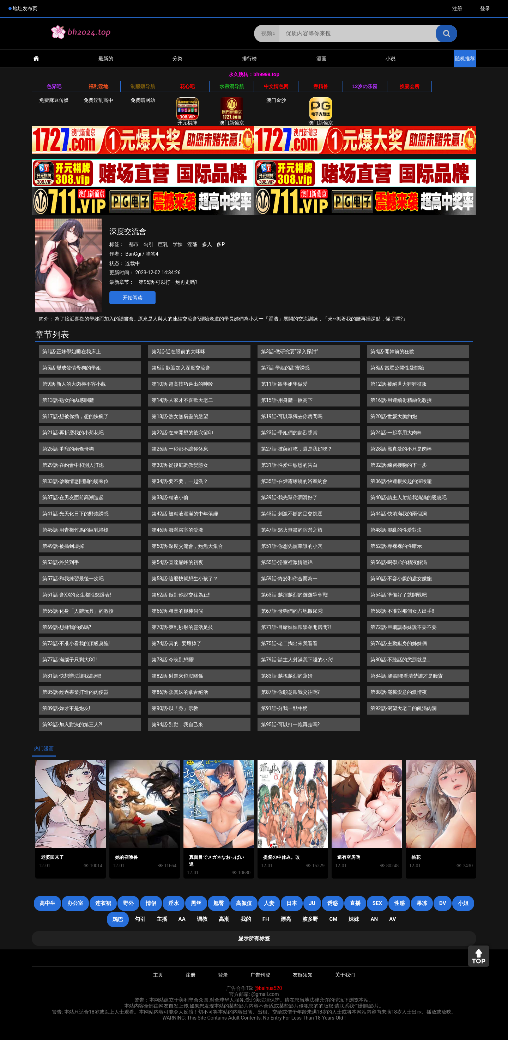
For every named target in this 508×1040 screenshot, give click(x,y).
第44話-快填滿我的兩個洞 (398, 513)
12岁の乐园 (365, 86)
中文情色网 (276, 86)
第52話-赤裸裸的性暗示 (396, 546)
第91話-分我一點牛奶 (284, 708)
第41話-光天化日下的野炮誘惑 (75, 513)
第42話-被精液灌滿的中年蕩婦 (185, 513)
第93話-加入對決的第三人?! (72, 724)
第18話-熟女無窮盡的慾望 (180, 416)
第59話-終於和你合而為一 (289, 578)
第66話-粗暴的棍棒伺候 (177, 611)
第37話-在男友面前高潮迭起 (73, 497)
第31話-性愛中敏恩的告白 (289, 465)
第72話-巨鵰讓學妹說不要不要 (403, 627)
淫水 (173, 903)
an (374, 919)
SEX (377, 903)
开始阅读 (133, 297)
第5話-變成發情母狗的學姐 (71, 368)
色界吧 (54, 86)
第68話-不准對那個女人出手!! (402, 611)
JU (312, 903)
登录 (485, 8)
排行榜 (249, 58)
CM (333, 919)
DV (442, 903)
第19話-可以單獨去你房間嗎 (291, 416)
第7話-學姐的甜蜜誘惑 (285, 368)
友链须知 (303, 975)
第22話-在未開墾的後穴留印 (182, 432)
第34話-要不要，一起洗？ (180, 481)
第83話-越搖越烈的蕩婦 (287, 676)
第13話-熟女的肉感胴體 (68, 400)
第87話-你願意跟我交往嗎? (290, 692)
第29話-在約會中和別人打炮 (73, 465)
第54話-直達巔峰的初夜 (177, 562)
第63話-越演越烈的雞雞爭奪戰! (294, 595)
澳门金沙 (276, 100)
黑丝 (196, 903)
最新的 (105, 58)
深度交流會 (127, 231)
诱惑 (332, 903)
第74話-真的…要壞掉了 (176, 643)
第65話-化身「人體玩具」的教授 (78, 611)
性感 (399, 903)
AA (182, 919)
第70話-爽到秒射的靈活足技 (182, 627)
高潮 (224, 919)
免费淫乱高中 (98, 100)
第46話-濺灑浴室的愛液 (177, 530)
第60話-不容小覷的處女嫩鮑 (401, 578)
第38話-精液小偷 (170, 497)
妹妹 (354, 919)
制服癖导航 (143, 86)
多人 (207, 244)
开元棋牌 (187, 111)
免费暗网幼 (143, 100)
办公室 (75, 903)
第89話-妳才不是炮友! (66, 708)
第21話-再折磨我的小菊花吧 (73, 432)
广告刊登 (260, 975)
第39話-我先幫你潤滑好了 (289, 497)
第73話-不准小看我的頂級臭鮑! (76, 643)
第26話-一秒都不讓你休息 (180, 449)
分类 (177, 58)
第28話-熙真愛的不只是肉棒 (401, 449)
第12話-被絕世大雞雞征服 (398, 384)
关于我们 (345, 975)
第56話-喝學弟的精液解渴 (398, 562)
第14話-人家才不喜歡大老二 (182, 400)
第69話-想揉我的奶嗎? (66, 627)
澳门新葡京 (231, 111)
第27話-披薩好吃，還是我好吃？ (296, 449)
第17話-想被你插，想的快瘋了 (75, 416)
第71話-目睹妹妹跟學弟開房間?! (296, 627)
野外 (128, 903)
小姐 (463, 903)
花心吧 (187, 86)
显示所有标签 (254, 938)
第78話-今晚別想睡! (173, 659)
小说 (390, 58)
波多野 (310, 919)
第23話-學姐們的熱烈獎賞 (289, 432)
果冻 (422, 903)
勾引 (148, 244)
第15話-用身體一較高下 (287, 400)
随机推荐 (465, 58)
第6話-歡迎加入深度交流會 (181, 368)
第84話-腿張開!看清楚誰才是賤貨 (406, 676)
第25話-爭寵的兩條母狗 (68, 449)
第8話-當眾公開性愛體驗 (397, 368)
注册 (457, 8)
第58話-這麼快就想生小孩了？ (185, 578)
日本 (291, 903)
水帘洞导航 (231, 86)
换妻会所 (409, 86)
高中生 (47, 903)
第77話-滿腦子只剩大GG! (69, 659)
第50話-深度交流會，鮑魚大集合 (187, 546)
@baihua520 (268, 988)
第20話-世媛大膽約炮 (393, 416)
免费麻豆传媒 (54, 100)
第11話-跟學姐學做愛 (284, 384)
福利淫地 (98, 86)
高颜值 (244, 903)
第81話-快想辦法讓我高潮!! (71, 676)
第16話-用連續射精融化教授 (401, 400)
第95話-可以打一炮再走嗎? (168, 282)
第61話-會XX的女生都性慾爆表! (76, 595)
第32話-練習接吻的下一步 (398, 465)
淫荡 (192, 244)
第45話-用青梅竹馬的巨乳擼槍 (75, 530)
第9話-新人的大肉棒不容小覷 (74, 384)
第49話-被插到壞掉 (63, 546)
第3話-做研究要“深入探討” (289, 351)
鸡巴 (118, 919)
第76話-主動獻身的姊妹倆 (398, 643)
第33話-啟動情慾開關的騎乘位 (75, 481)
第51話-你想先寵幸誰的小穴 (291, 546)
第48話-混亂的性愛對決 (396, 530)
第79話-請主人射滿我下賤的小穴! (297, 659)
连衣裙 (103, 903)
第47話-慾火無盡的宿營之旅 (291, 530)
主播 (162, 919)
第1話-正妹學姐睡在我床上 (71, 351)
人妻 (269, 903)
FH (265, 919)
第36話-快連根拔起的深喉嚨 (401, 481)
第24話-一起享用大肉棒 (396, 432)
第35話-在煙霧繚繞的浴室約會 (294, 481)
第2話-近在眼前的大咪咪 (178, 351)
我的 (246, 919)
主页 (158, 975)
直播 (355, 903)
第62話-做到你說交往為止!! (181, 595)
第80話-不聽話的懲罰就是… (400, 659)
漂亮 (285, 919)
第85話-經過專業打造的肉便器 (75, 692)
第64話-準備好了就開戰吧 (398, 595)
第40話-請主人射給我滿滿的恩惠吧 (408, 497)
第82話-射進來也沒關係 (177, 676)
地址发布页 (25, 8)
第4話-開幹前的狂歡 (392, 351)
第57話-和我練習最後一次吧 (73, 578)
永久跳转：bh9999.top (254, 74)
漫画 (321, 58)
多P (221, 244)
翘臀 (218, 903)
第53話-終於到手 (60, 562)
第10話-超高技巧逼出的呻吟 (182, 384)
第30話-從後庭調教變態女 (180, 465)
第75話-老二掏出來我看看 (289, 643)
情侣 (151, 903)
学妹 (178, 244)
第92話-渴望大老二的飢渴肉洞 (403, 708)
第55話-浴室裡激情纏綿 (287, 562)
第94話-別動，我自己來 (177, 724)
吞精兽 (320, 86)
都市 (134, 244)
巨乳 (163, 244)
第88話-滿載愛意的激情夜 (398, 692)
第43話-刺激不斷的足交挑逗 (291, 513)
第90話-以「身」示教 (175, 708)
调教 (202, 919)
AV (392, 919)
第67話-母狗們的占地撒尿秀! (292, 611)
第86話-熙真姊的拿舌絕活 (180, 692)
